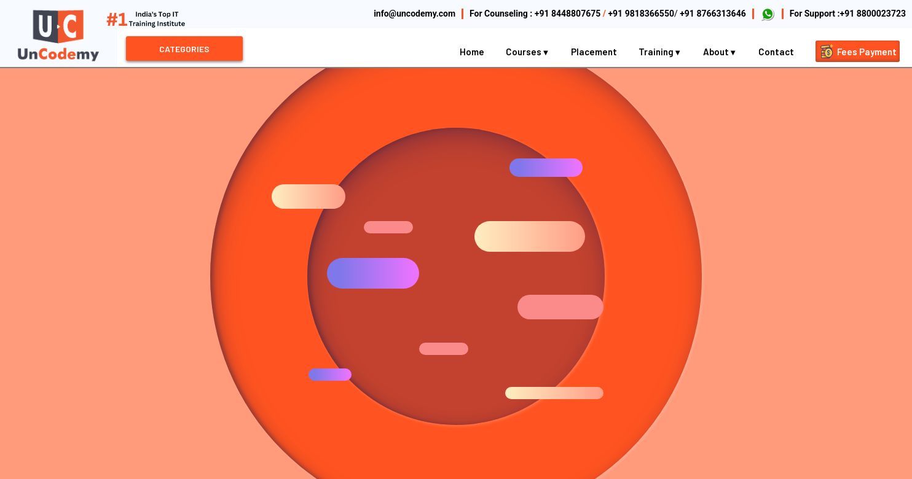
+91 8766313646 (713, 13)
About (720, 51)
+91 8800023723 (873, 13)
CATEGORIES (184, 49)
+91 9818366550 (641, 13)
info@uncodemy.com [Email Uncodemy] (414, 13)
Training (660, 51)
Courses (527, 51)
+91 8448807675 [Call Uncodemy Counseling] (568, 13)
